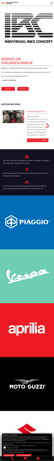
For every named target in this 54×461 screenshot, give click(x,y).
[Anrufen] (12, 458)
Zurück (8, 89)
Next (46, 126)
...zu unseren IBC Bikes (8, 80)
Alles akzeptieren (23, 456)
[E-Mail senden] (25, 458)
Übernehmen (8, 456)
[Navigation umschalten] (51, 3)
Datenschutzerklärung (20, 440)
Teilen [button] (22, 89)
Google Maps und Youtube (13, 447)
